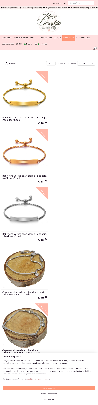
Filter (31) (10, 63)
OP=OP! (19, 44)
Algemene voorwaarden (46, 329)
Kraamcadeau (68, 38)
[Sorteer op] (86, 63)
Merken (33, 38)
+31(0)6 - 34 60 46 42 (10, 341)
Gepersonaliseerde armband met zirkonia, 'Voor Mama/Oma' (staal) (21, 234)
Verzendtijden (42, 346)
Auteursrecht (41, 335)
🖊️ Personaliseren (45, 38)
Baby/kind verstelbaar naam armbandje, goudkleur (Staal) (18, 118)
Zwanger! (57, 38)
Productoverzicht (21, 38)
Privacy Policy (42, 332)
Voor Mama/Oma (83, 38)
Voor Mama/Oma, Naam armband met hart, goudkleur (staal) (23, 293)
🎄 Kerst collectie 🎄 (31, 44)
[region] (32, 390)
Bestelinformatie (43, 340)
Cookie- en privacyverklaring (38, 400)
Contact (44, 44)
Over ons (40, 349)
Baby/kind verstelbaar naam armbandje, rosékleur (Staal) (67, 118)
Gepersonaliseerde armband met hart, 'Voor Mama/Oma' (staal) (72, 176)
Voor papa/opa (8, 44)
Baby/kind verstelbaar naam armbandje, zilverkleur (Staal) (18, 176)
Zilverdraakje (7, 38)
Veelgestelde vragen (45, 338)
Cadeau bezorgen (44, 343)
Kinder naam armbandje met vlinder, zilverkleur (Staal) (71, 234)
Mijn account (59, 3)
